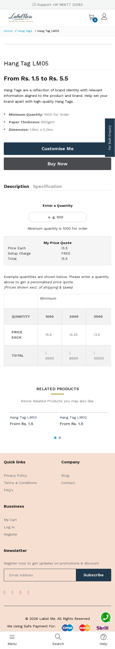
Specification (47, 186)
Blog (65, 475)
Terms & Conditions (20, 483)
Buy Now (57, 163)
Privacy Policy (15, 475)
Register (10, 534)
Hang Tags (25, 31)
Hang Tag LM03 (30, 417)
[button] (55, 437)
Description (16, 186)
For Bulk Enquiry (109, 138)
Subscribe (93, 575)
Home (8, 31)
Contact (68, 483)
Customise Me (58, 148)
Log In (9, 527)
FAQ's (8, 490)
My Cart (10, 520)
